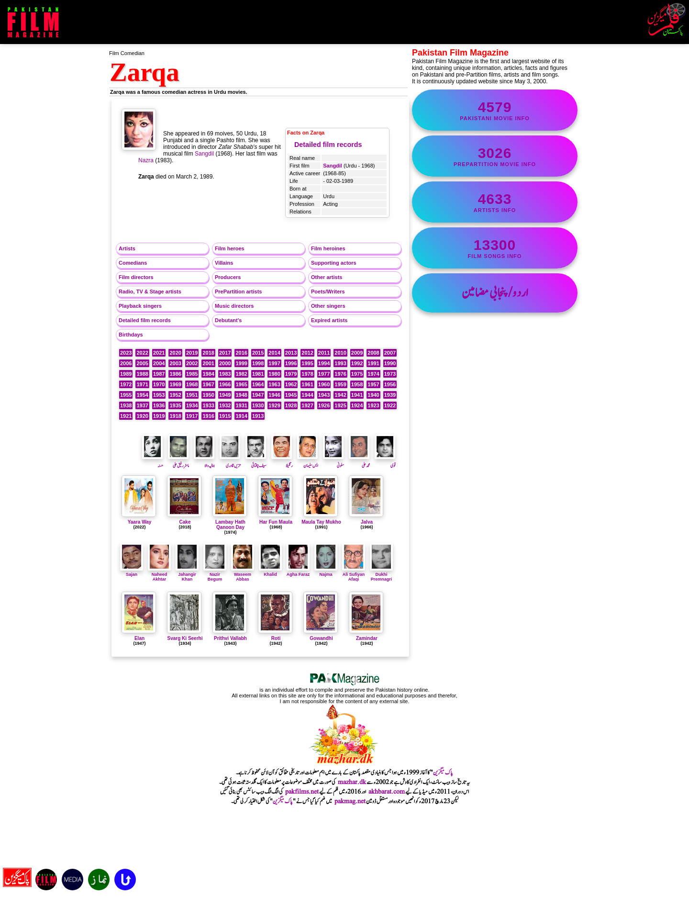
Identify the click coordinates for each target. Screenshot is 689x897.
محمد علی (359, 462)
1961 (307, 384)
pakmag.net (350, 801)
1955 (126, 395)
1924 (357, 405)
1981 (258, 374)
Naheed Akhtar (159, 574)
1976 (340, 374)
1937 (142, 405)
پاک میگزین (443, 772)
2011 (324, 353)
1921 (126, 416)
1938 (126, 405)
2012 (307, 353)
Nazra (146, 160)
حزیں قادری (230, 462)
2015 (258, 353)
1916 (208, 416)
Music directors (234, 306)
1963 (274, 384)
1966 (225, 384)
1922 (390, 405)
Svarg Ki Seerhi (185, 638)
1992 (357, 363)
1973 (390, 374)
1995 (307, 363)
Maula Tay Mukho (321, 522)
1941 (357, 395)
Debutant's (228, 320)
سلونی (333, 462)
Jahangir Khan (187, 574)
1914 (241, 416)
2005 (142, 363)
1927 (307, 405)
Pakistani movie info (495, 110)
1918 (175, 416)
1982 (241, 374)
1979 (291, 374)
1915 (225, 416)
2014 (274, 353)
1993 (340, 363)
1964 (258, 384)
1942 (340, 395)
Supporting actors (333, 263)
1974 (373, 374)
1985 (192, 374)
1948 (241, 395)
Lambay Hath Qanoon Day (230, 524)
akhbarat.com (386, 791)
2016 (241, 353)
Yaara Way (140, 522)
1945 (291, 395)
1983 (225, 374)
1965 (241, 384)
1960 (324, 384)
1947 (258, 395)
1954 (142, 395)
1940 (373, 395)
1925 (340, 405)
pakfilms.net (302, 791)
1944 (307, 395)
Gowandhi (321, 638)
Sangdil (332, 165)
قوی (385, 462)
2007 (390, 353)
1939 (390, 395)
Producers (228, 277)
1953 (159, 395)
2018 (208, 353)
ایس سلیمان (307, 462)
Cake (185, 522)
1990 (390, 363)
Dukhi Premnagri (381, 574)
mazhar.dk (352, 782)
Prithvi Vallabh (230, 638)
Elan (139, 638)
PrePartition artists (238, 291)
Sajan (131, 572)
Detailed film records (328, 144)
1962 (291, 384)
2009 (357, 353)
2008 (373, 353)
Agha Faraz (298, 572)
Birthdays (131, 334)
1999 (241, 363)
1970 (159, 384)
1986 (175, 374)
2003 (175, 363)
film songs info (495, 248)
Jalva (367, 522)
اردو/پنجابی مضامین (495, 293)
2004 (159, 363)
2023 (126, 353)
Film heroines (328, 248)
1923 (373, 405)
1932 (225, 405)
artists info (495, 202)
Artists (127, 248)
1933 (208, 405)
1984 (208, 374)
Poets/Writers (328, 291)
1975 (357, 374)
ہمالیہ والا (204, 462)
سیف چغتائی (256, 462)
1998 (258, 363)
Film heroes (229, 248)
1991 (373, 363)
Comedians (133, 263)
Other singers (328, 306)
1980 (274, 374)
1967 (208, 384)
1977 (324, 374)
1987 (159, 374)
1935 (175, 405)
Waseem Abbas (242, 574)
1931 (241, 405)
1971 (142, 384)
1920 (142, 416)
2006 (126, 363)
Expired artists (329, 320)
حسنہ (152, 462)
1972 (126, 384)
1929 (274, 405)
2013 (291, 353)
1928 (291, 405)
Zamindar (367, 638)
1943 (324, 395)
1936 (159, 405)
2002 (192, 363)
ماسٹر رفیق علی (178, 462)
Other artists (326, 277)
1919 (159, 416)
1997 (274, 363)
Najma (325, 572)
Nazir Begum (214, 574)
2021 (159, 353)
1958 (357, 384)
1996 (291, 363)
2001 (208, 363)
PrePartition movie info (495, 156)
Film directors (136, 277)
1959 (340, 384)
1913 (258, 416)
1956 (390, 384)
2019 (192, 353)
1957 (373, 384)
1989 (126, 374)
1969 (175, 384)
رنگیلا (281, 462)
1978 (307, 374)
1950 (208, 395)
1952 (175, 395)
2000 (225, 363)
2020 (175, 353)
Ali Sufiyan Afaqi (353, 574)
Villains (224, 263)
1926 (324, 405)
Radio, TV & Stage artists (150, 291)
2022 (142, 353)
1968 (192, 384)
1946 (274, 395)
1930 (258, 405)
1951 (192, 395)
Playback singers (140, 306)
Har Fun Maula (275, 522)
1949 (225, 395)
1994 (324, 363)
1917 (192, 416)
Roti (275, 638)
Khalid (270, 572)
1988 (142, 374)
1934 (192, 405)
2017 (225, 353)
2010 (340, 353)
